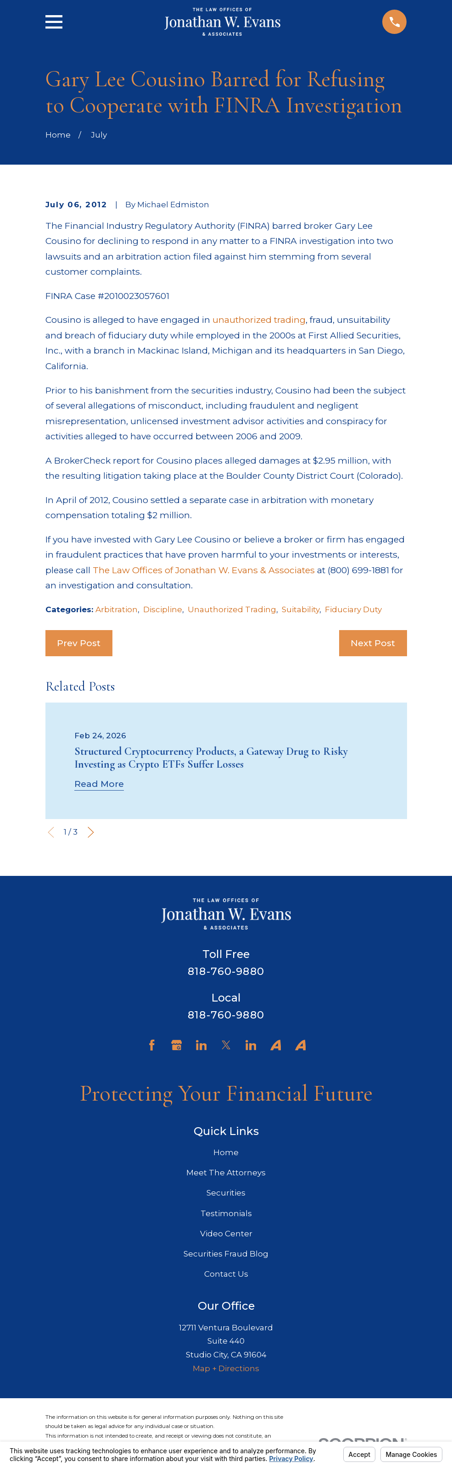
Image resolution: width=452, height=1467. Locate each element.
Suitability (300, 609)
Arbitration (116, 609)
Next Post (373, 642)
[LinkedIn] (201, 1045)
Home (226, 1152)
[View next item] (90, 832)
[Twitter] (226, 1045)
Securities (226, 1192)
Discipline (162, 609)
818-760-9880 (226, 971)
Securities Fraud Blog (226, 1253)
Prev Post (78, 642)
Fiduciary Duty (353, 609)
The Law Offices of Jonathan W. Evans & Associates (204, 570)
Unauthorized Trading (232, 609)
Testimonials (226, 1213)
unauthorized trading (259, 319)
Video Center (226, 1233)
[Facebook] (151, 1045)
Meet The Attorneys (226, 1172)
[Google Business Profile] (176, 1045)
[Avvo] (275, 1045)
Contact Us (226, 1274)
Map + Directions (226, 1368)
